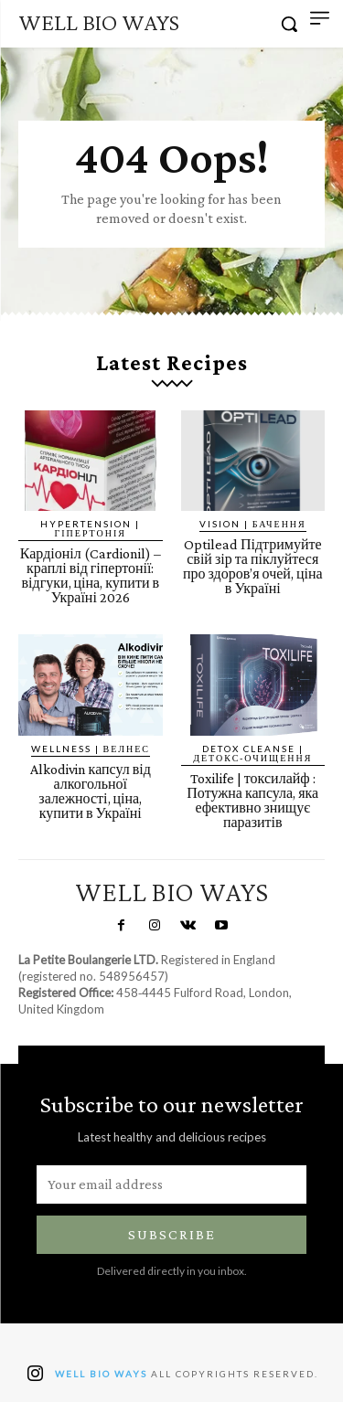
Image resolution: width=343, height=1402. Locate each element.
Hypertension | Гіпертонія (90, 528)
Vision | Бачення (252, 523)
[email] (171, 1184)
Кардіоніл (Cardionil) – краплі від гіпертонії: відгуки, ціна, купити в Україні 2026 (90, 575)
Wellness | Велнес (90, 748)
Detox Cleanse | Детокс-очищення (252, 753)
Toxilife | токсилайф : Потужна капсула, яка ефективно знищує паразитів (252, 800)
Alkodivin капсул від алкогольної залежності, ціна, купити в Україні (90, 791)
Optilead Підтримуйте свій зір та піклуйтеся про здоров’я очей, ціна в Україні (253, 566)
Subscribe (172, 1234)
